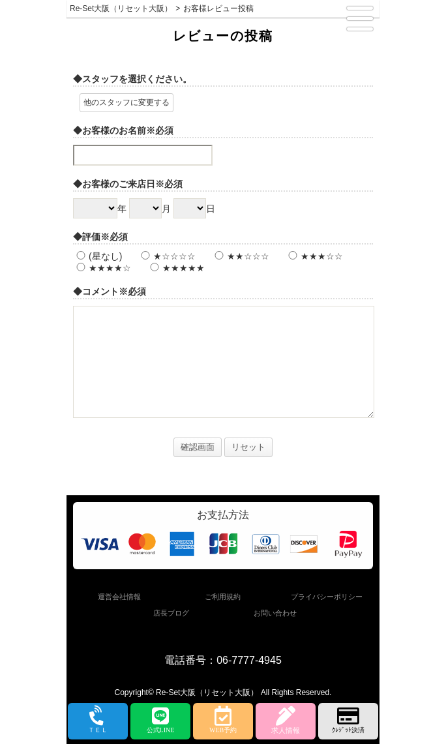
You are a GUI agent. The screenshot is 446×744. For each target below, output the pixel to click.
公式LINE (160, 720)
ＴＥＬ (98, 720)
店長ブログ (171, 613)
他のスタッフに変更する (126, 102)
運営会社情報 (119, 597)
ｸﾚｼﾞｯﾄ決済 (348, 720)
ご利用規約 (223, 597)
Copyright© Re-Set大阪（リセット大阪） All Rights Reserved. (223, 692)
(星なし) (97, 256)
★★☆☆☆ (240, 256)
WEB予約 (223, 720)
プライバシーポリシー (327, 597)
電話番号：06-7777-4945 (223, 660)
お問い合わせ (275, 613)
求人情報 (286, 720)
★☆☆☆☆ (167, 256)
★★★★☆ (102, 268)
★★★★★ (176, 268)
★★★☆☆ (314, 256)
